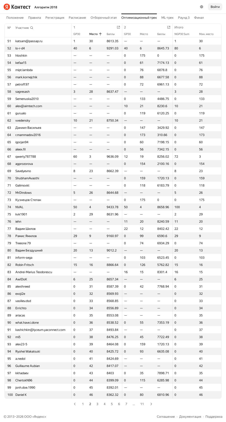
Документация (190, 416)
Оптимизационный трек (139, 17)
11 (142, 404)
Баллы (113, 34)
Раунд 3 (184, 17)
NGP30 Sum (184, 34)
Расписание (77, 17)
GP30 (79, 34)
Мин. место (208, 34)
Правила (34, 17)
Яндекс (39, 416)
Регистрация (54, 17)
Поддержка (213, 416)
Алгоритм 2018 (45, 7)
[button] (24, 28)
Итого (181, 27)
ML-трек (167, 17)
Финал (199, 17)
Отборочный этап (104, 17)
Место (95, 34)
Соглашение (166, 416)
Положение (15, 17)
